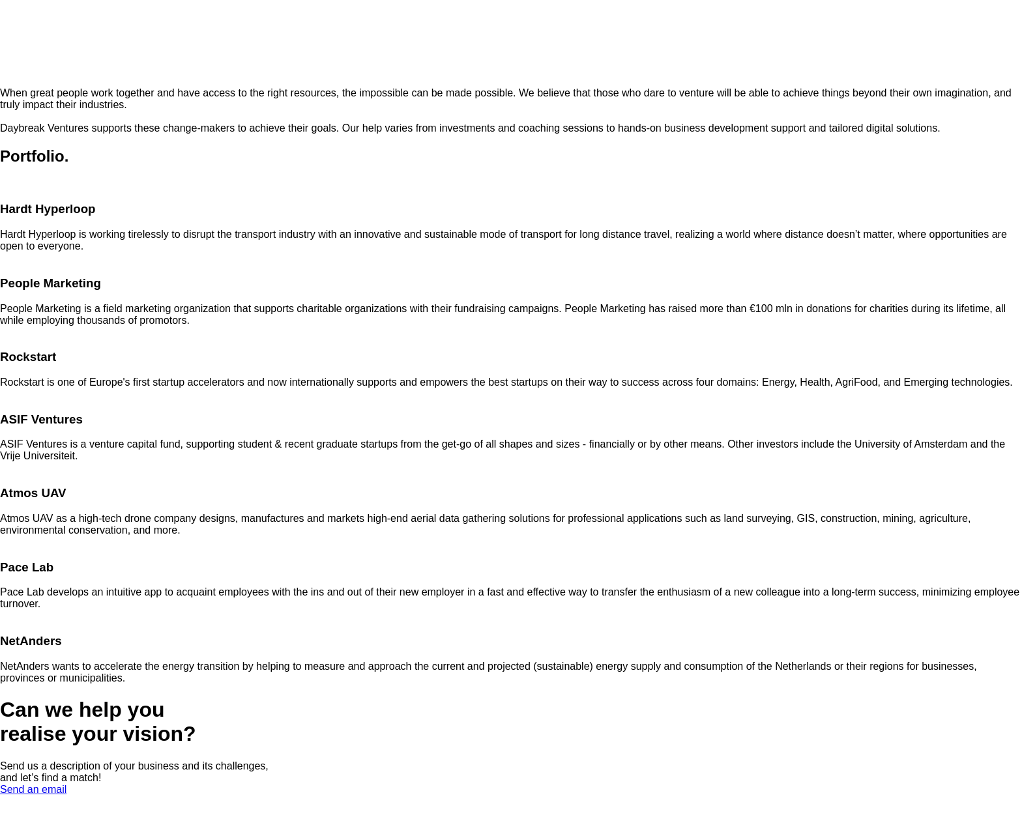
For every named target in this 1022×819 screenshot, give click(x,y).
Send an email (33, 789)
